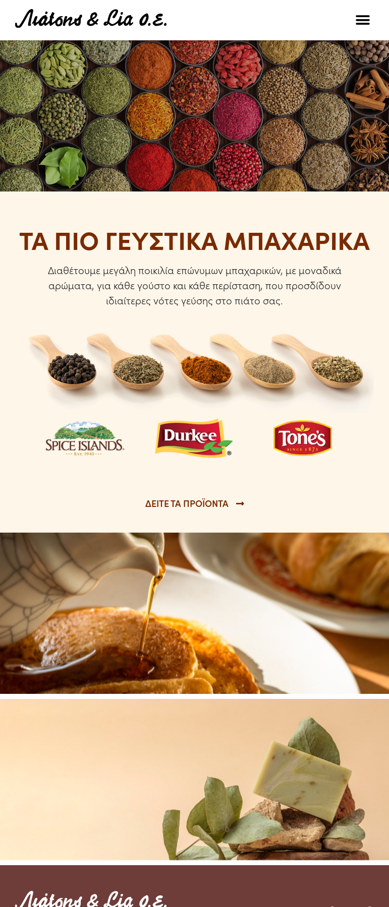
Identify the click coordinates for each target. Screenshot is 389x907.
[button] (362, 20)
